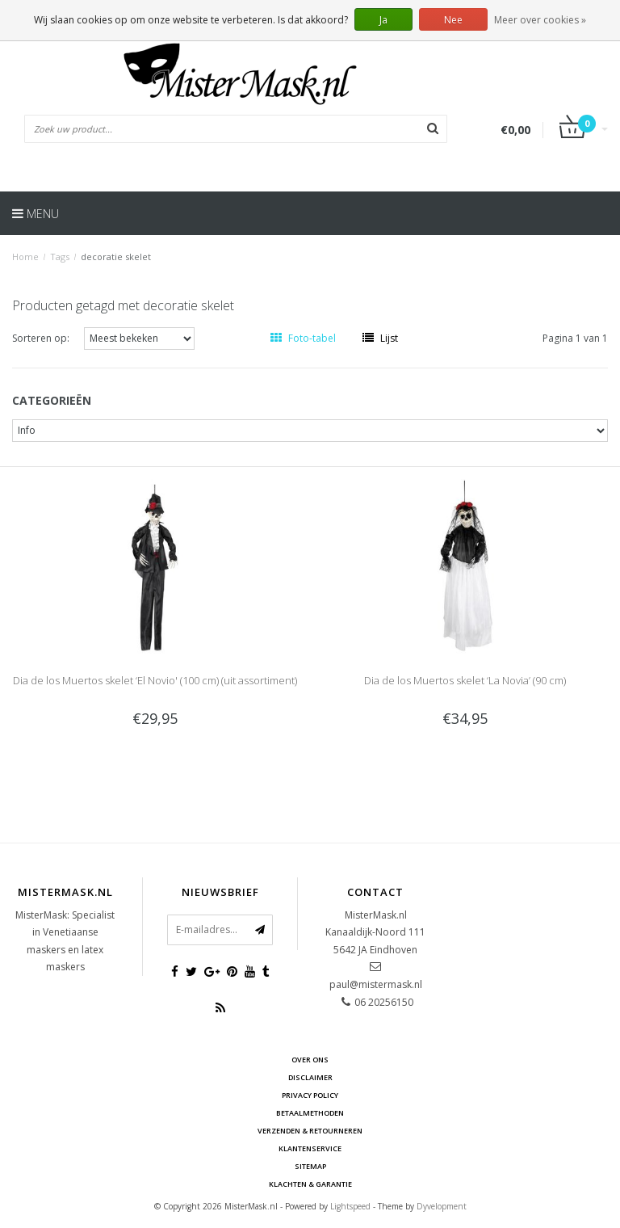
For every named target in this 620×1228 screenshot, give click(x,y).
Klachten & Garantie (310, 1184)
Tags (59, 256)
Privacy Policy (310, 1095)
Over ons (310, 1059)
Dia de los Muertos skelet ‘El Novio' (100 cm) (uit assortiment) (155, 680)
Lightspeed (350, 1206)
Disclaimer (310, 1077)
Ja (383, 20)
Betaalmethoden (310, 1113)
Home (25, 256)
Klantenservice (310, 1148)
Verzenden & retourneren (310, 1130)
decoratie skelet (116, 256)
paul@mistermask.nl (375, 984)
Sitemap (310, 1166)
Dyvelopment (442, 1206)
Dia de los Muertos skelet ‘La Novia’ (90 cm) (465, 680)
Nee (453, 20)
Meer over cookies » (540, 20)
